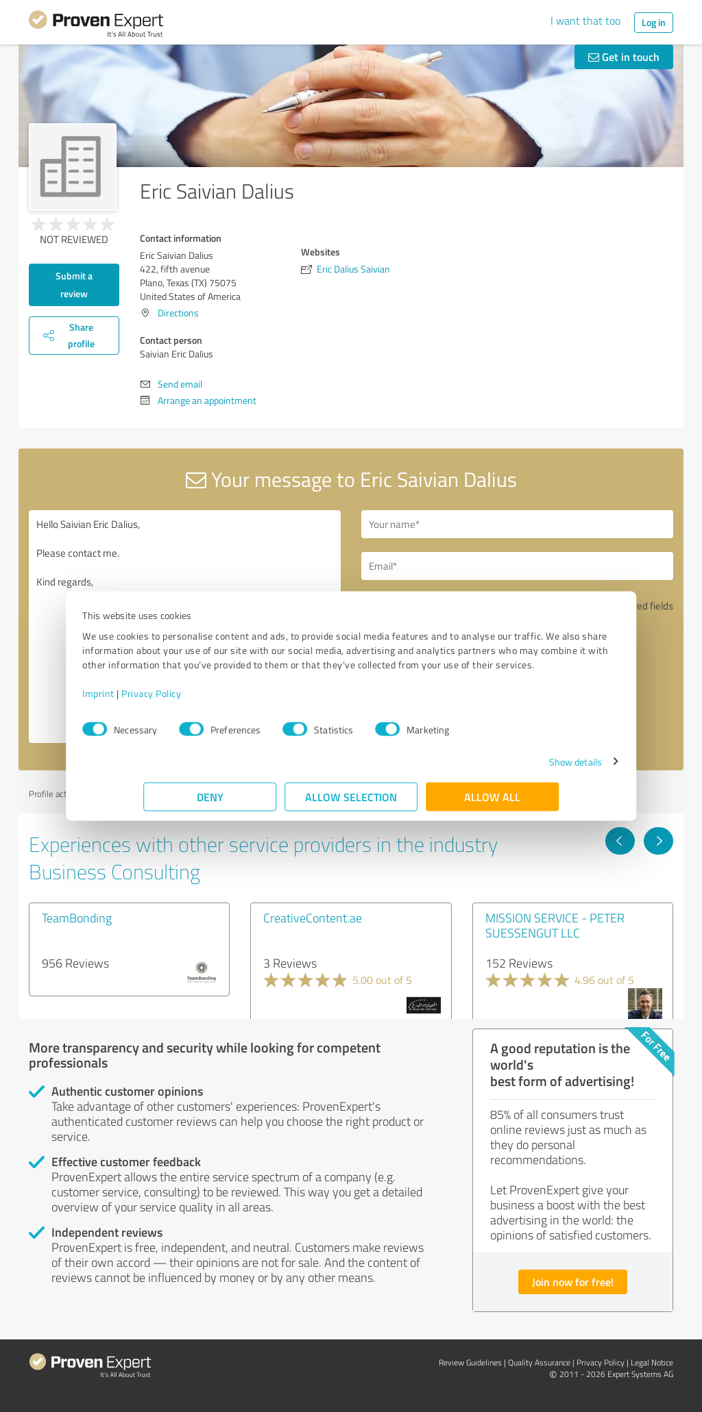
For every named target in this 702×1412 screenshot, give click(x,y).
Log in (654, 22)
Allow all (492, 803)
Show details (514, 768)
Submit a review (74, 284)
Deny (210, 803)
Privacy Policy (212, 700)
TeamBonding (77, 917)
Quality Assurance (539, 1362)
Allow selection (351, 803)
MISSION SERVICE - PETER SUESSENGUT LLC (555, 925)
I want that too (585, 20)
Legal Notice (652, 1362)
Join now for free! (573, 1281)
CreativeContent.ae (312, 917)
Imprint (159, 700)
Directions (178, 312)
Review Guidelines (470, 1362)
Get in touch (623, 56)
